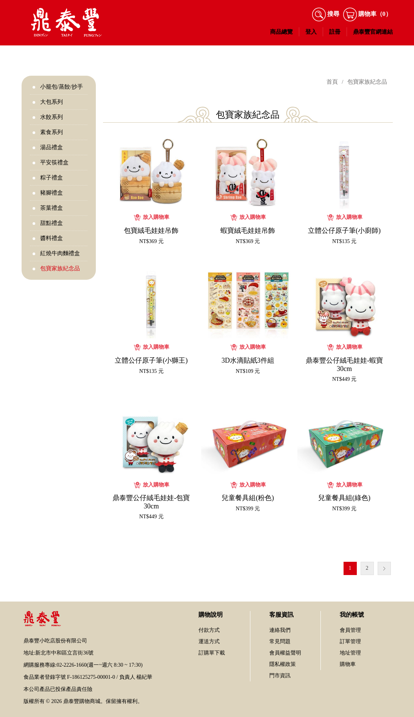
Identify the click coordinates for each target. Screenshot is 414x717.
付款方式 (209, 630)
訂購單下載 (211, 653)
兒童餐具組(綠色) (344, 498)
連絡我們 (280, 630)
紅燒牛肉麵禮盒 (60, 253)
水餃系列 (51, 117)
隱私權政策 (282, 664)
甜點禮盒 (51, 223)
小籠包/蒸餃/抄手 (61, 87)
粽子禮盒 (51, 178)
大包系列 (51, 102)
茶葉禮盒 (51, 208)
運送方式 (209, 641)
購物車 (348, 664)
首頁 (332, 82)
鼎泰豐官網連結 (373, 32)
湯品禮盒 (51, 147)
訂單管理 (350, 641)
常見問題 (280, 641)
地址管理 (350, 653)
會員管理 (350, 630)
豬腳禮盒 (51, 193)
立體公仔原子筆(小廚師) (344, 230)
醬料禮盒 (51, 238)
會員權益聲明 (285, 653)
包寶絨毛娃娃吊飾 (151, 230)
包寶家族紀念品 (60, 268)
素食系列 (51, 132)
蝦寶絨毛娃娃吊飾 (247, 230)
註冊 (335, 32)
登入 (311, 32)
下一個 (384, 568)
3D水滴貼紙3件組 (248, 360)
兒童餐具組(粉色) (248, 498)
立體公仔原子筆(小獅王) (151, 360)
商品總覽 (281, 32)
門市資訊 (280, 675)
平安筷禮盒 (54, 162)
